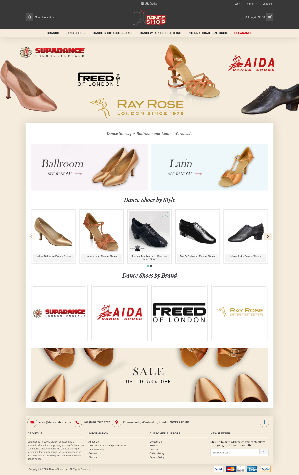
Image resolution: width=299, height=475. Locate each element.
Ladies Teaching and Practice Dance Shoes (149, 258)
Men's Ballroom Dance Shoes (197, 256)
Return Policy (157, 457)
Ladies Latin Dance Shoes (101, 256)
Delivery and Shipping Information (107, 445)
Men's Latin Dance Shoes (245, 256)
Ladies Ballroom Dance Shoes (53, 256)
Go (263, 451)
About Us (93, 441)
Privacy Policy (96, 449)
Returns (154, 445)
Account (154, 449)
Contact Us (94, 453)
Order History (157, 453)
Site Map (93, 457)
